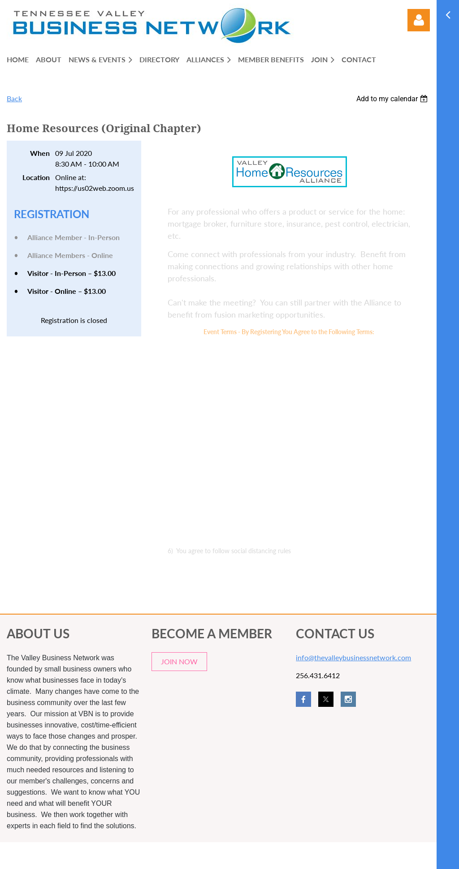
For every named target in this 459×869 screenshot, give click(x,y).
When (40, 153)
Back (14, 98)
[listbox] (393, 98)
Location (36, 177)
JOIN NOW (179, 661)
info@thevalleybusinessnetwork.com (353, 657)
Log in (418, 20)
